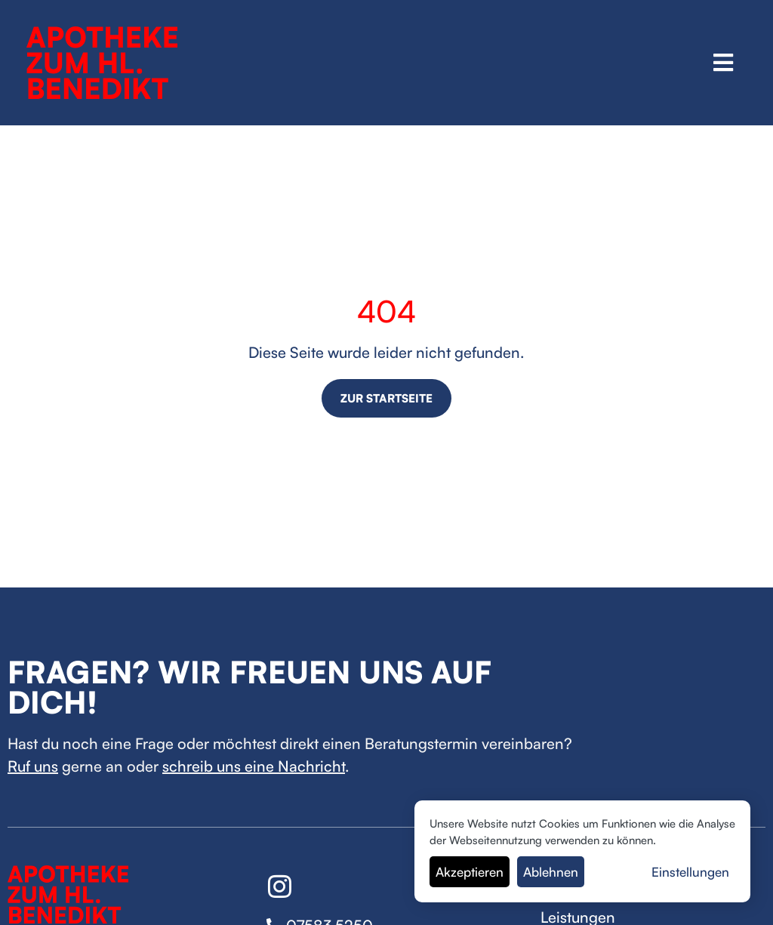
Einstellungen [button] (690, 872)
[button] (723, 62)
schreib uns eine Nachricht (253, 766)
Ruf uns (33, 766)
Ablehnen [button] (550, 872)
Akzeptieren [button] (470, 872)
